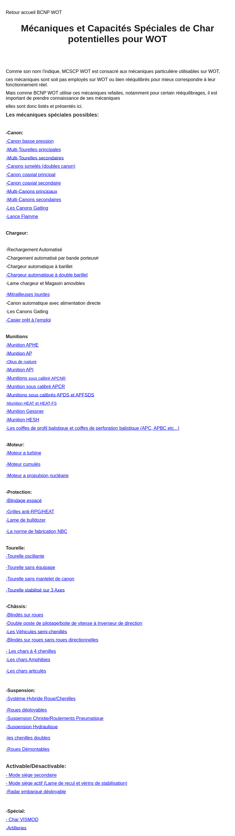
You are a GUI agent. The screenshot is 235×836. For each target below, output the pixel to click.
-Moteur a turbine (23, 452)
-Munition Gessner (25, 411)
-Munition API (19, 369)
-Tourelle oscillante (25, 556)
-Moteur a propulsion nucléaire (37, 475)
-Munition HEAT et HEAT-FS (31, 403)
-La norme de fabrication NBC (36, 531)
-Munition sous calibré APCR (35, 386)
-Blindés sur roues (24, 614)
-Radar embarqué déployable (36, 791)
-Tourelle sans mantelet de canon (40, 578)
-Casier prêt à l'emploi (28, 320)
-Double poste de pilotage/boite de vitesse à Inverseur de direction (74, 623)
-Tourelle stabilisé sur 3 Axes (35, 589)
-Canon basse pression (30, 141)
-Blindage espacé (24, 500)
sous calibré (39, 378)
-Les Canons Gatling (27, 208)
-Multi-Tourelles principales (33, 149)
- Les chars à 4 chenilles (31, 651)
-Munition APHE (22, 345)
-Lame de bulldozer (26, 520)
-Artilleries (16, 827)
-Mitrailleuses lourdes (28, 294)
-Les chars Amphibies (28, 659)
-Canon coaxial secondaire (33, 183)
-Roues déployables (26, 709)
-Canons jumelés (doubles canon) (40, 166)
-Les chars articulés (26, 671)
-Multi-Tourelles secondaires (35, 157)
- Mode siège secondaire (31, 775)
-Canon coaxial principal (30, 174)
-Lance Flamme (22, 216)
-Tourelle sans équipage (30, 567)
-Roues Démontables (27, 749)
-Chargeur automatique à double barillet (47, 274)
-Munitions (17, 378)
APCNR (58, 378)
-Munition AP (19, 353)
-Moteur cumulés (23, 464)
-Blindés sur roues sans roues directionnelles (52, 639)
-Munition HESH (22, 419)
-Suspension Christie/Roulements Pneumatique (54, 718)
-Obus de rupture (21, 361)
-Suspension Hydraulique (32, 726)
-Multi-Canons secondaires (33, 199)
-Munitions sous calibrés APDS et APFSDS (50, 394)
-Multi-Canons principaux (31, 191)
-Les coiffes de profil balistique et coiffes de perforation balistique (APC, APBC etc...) (92, 428)
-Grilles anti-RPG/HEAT (30, 511)
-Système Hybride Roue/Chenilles (41, 698)
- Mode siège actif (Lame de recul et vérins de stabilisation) (66, 783)
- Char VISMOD (22, 819)
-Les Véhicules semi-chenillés (36, 631)
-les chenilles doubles (28, 737)
